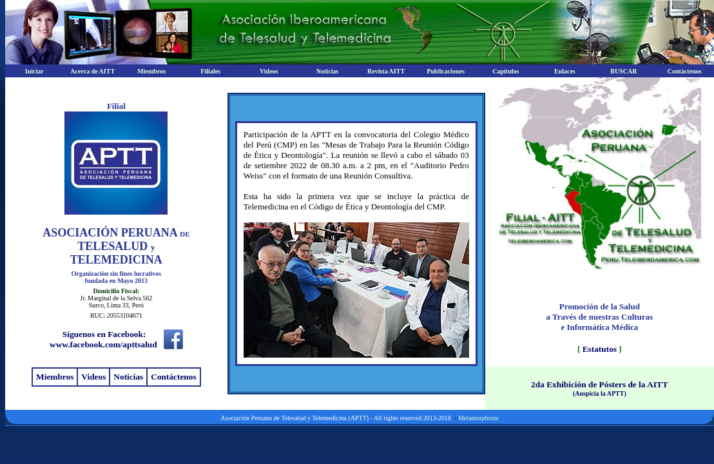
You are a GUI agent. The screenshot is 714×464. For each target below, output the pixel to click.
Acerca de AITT (92, 71)
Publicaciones (445, 71)
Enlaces (564, 71)
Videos (93, 377)
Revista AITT (386, 71)
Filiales (210, 71)
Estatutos (600, 349)
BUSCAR (623, 71)
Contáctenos (685, 71)
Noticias (327, 71)
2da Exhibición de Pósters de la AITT (599, 384)
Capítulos (505, 71)
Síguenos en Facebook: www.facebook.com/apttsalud (103, 339)
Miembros (151, 71)
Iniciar (34, 71)
